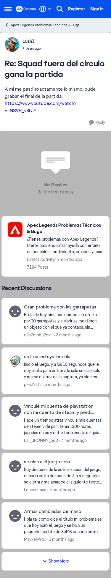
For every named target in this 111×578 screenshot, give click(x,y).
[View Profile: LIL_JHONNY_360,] (15, 411)
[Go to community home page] (26, 9)
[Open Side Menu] (8, 8)
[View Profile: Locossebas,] (15, 466)
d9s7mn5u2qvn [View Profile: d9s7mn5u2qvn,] (38, 335)
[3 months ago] (67, 335)
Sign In (97, 9)
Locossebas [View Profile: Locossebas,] (35, 489)
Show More (55, 561)
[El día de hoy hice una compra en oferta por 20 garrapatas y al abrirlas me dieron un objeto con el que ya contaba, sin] (63, 321)
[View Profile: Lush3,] (12, 44)
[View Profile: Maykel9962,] (15, 516)
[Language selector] (45, 9)
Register (76, 9)
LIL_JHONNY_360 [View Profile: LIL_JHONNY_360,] (41, 440)
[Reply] (97, 123)
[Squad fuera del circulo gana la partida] (31, 48)
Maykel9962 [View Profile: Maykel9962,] (35, 539)
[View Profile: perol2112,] (15, 361)
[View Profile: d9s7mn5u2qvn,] (15, 311)
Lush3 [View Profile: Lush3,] (28, 41)
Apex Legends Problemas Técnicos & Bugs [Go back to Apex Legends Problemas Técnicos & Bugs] (42, 24)
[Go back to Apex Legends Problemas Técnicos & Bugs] (65, 228)
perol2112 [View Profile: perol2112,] (32, 384)
